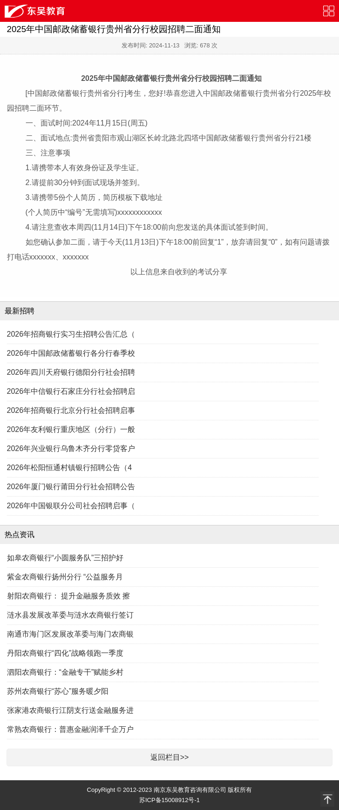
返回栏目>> (169, 757)
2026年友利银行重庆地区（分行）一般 (71, 429)
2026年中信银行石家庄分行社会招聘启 (71, 391)
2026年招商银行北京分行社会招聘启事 (71, 410)
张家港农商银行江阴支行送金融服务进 (70, 710)
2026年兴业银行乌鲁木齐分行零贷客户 (71, 448)
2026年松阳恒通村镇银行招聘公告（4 (69, 467)
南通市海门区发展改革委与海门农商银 (70, 634)
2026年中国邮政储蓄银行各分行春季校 (71, 353)
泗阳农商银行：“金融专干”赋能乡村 (65, 672)
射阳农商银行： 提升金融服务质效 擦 (68, 596)
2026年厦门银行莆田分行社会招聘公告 (71, 487)
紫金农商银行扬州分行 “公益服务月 (65, 577)
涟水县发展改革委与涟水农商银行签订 (70, 615)
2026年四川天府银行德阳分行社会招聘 (71, 372)
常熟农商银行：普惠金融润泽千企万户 (70, 729)
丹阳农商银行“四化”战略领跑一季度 (65, 653)
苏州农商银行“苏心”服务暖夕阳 (58, 691)
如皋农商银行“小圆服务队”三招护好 (65, 558)
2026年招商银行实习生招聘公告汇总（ (71, 334)
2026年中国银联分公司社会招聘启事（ (71, 506)
